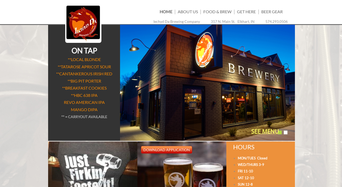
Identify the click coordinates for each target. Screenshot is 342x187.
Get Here (246, 11)
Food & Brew (217, 11)
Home (166, 11)
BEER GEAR (272, 11)
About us (188, 11)
